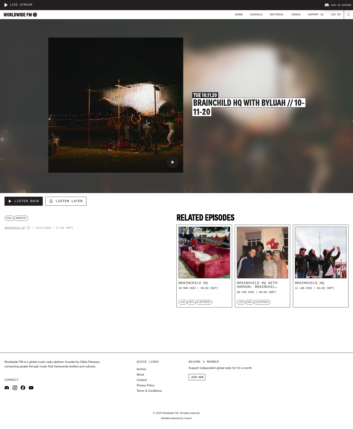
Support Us (316, 14)
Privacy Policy (145, 385)
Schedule (256, 14)
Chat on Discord (338, 5)
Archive (141, 369)
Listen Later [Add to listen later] (66, 201)
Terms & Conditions (149, 391)
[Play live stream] (6, 5)
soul (9, 218)
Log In (335, 14)
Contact (142, 380)
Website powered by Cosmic (176, 418)
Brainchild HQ (15, 227)
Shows (239, 14)
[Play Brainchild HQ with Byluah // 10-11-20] (173, 162)
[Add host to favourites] (28, 228)
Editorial (277, 14)
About (140, 375)
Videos (296, 14)
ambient (21, 218)
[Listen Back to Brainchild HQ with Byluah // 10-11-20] (24, 201)
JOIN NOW (197, 377)
